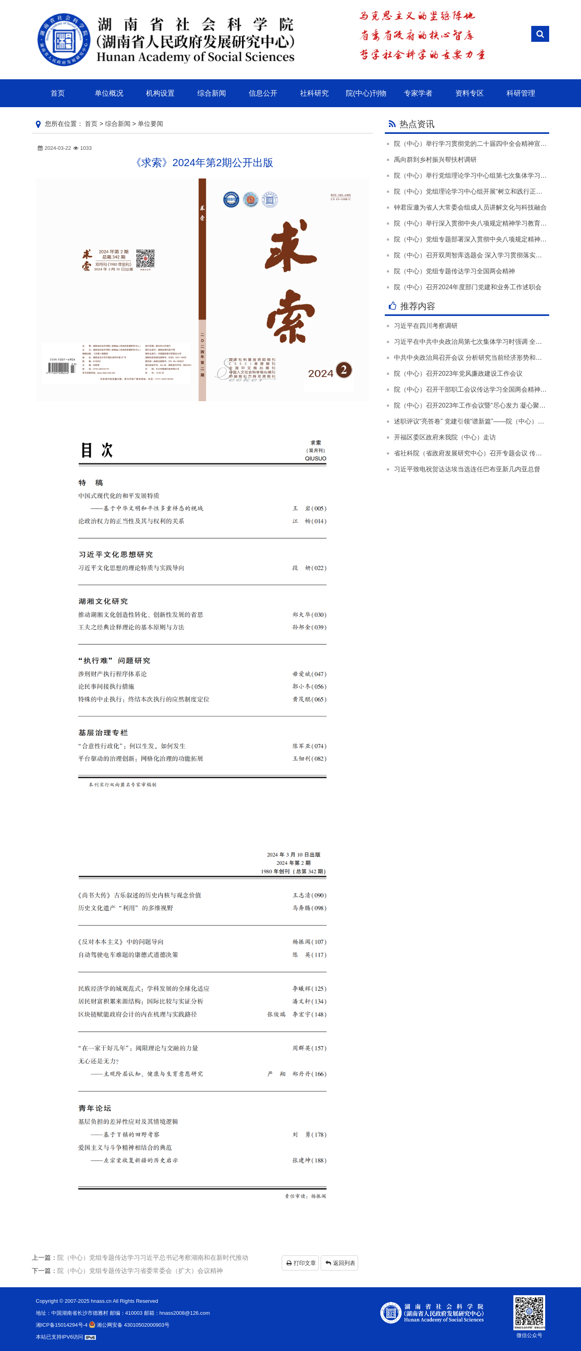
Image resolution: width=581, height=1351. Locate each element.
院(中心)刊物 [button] (366, 93)
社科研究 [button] (314, 93)
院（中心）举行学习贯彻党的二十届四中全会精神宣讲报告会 (480, 143)
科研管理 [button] (521, 93)
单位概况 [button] (109, 93)
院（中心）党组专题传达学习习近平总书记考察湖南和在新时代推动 (152, 1257)
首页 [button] (58, 93)
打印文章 (301, 1263)
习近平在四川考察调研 (426, 325)
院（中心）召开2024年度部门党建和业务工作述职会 (468, 287)
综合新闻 (118, 123)
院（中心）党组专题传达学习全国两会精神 (454, 271)
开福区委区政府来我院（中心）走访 (445, 437)
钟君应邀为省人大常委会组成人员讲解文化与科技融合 (470, 207)
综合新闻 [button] (211, 93)
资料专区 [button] (469, 93)
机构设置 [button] (160, 93)
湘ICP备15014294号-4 (62, 1325)
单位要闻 (150, 123)
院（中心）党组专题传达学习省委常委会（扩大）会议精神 (140, 1270)
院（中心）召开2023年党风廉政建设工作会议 (458, 373)
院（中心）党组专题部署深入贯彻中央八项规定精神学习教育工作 (486, 239)
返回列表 (340, 1263)
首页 (91, 123)
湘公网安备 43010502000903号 (129, 1325)
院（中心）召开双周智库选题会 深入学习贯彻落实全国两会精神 (484, 255)
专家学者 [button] (418, 93)
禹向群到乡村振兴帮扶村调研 (435, 159)
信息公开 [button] (263, 93)
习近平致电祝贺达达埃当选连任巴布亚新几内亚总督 (467, 469)
